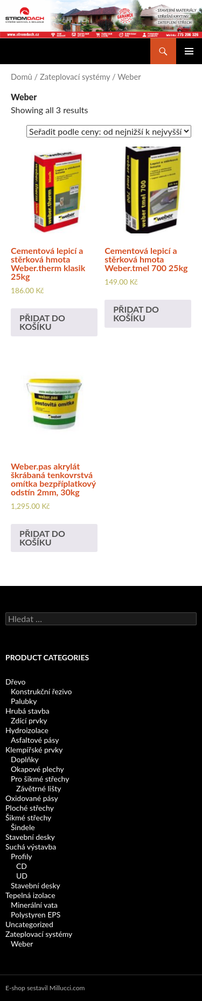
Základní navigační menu (189, 51)
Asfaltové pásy (35, 739)
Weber (22, 943)
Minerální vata (34, 904)
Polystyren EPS (35, 914)
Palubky (24, 701)
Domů (21, 76)
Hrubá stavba (27, 710)
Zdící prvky (29, 720)
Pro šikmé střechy (40, 778)
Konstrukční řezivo (41, 691)
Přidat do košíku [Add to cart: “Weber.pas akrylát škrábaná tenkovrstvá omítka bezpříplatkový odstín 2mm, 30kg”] (42, 537)
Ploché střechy (29, 807)
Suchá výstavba (30, 846)
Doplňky (25, 759)
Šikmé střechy (28, 817)
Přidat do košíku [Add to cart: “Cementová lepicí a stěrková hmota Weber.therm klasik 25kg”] (42, 322)
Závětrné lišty (38, 788)
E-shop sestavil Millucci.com (45, 988)
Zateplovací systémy (75, 76)
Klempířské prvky (33, 749)
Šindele (23, 827)
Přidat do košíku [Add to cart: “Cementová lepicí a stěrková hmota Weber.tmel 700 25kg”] (136, 313)
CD (21, 866)
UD (21, 875)
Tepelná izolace (30, 895)
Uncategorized (29, 924)
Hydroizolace (26, 730)
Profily (21, 856)
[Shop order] (108, 131)
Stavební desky (30, 836)
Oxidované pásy (31, 798)
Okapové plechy (37, 769)
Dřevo (15, 681)
